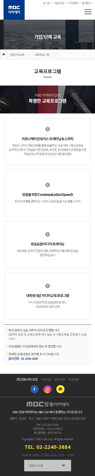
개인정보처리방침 (27, 379)
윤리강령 (59, 379)
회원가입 (59, 3)
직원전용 (73, 379)
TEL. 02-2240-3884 (48, 446)
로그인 (46, 3)
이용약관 (46, 379)
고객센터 (73, 3)
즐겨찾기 (86, 3)
